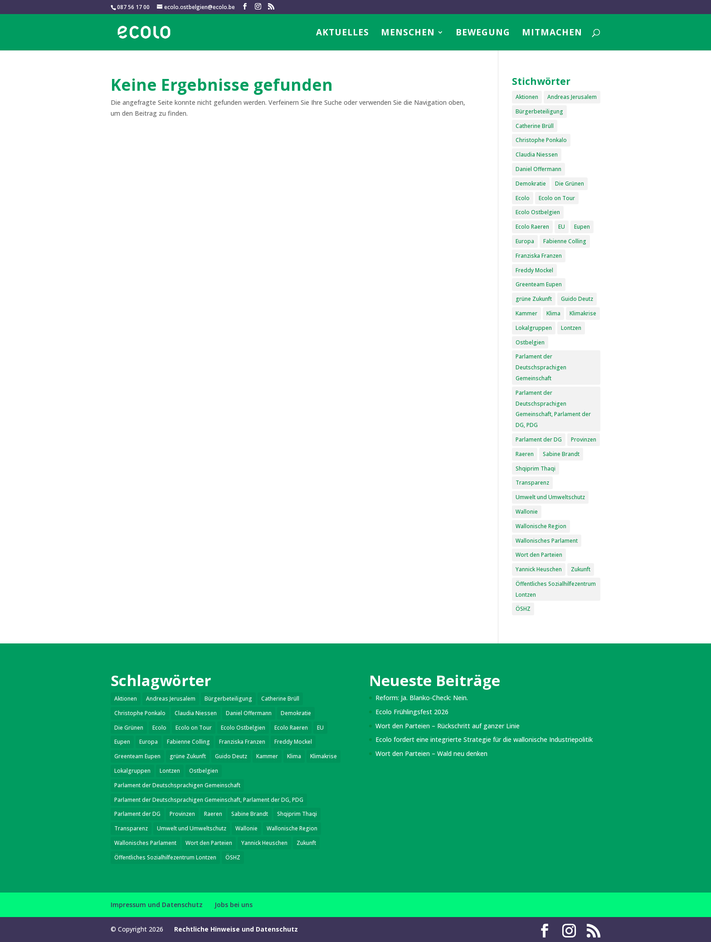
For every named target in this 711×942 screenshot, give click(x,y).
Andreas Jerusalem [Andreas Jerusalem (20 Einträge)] (572, 97)
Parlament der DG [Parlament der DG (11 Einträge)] (539, 439)
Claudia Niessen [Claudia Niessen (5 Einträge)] (537, 154)
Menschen (408, 33)
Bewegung (483, 33)
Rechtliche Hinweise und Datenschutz (236, 929)
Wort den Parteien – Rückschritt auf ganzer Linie (447, 725)
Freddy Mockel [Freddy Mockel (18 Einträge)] (534, 270)
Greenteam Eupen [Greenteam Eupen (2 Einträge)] (539, 284)
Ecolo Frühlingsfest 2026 (411, 711)
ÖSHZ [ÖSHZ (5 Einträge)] (523, 609)
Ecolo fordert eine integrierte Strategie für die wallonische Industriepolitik (484, 739)
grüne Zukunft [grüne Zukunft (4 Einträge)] (534, 299)
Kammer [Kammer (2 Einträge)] (526, 313)
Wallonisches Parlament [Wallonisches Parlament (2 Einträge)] (547, 541)
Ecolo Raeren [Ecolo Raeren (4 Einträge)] (532, 227)
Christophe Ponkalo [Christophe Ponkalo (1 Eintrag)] (541, 140)
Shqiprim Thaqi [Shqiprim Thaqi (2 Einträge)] (535, 468)
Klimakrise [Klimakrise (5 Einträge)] (583, 313)
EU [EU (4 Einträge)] (561, 227)
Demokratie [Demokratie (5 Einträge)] (531, 183)
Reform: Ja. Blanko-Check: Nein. (421, 697)
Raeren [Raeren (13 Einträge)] (525, 454)
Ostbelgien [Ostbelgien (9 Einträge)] (530, 342)
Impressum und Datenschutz (157, 904)
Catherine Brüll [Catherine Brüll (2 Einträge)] (535, 126)
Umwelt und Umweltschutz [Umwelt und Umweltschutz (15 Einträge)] (550, 497)
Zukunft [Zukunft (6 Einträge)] (580, 569)
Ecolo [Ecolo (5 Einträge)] (523, 198)
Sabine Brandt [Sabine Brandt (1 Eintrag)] (561, 454)
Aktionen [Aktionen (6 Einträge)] (527, 97)
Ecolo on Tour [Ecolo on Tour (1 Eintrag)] (557, 198)
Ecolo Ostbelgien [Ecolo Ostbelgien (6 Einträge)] (538, 212)
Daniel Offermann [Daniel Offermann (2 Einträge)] (538, 169)
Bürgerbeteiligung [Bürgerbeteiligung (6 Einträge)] (539, 111)
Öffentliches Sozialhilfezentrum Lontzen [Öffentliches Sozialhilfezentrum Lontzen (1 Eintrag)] (556, 589)
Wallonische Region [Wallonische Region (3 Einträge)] (541, 526)
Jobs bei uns (233, 904)
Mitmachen (552, 33)
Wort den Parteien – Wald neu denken (431, 753)
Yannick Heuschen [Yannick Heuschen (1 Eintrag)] (539, 569)
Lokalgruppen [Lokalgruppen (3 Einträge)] (534, 328)
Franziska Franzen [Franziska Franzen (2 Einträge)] (539, 256)
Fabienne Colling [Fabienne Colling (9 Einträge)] (564, 241)
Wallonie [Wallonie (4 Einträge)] (527, 511)
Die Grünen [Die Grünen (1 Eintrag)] (569, 183)
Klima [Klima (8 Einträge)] (553, 313)
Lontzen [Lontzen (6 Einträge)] (571, 328)
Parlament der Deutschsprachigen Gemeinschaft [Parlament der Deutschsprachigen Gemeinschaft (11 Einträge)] (541, 367)
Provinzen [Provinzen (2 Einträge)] (583, 439)
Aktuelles (342, 33)
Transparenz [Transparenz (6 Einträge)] (532, 482)
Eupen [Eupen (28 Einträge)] (582, 227)
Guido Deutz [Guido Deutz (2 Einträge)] (577, 299)
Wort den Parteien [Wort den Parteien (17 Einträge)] (539, 555)
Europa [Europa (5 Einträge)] (525, 241)
